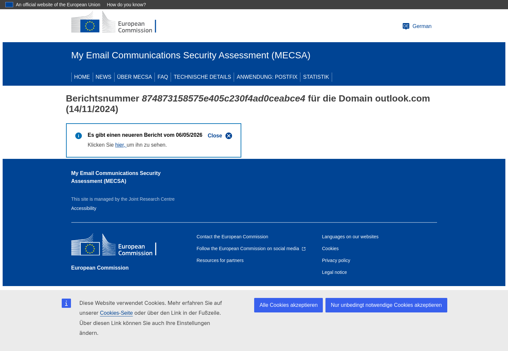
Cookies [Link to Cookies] (330, 248)
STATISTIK (316, 77)
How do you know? (126, 4)
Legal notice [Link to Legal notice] (334, 272)
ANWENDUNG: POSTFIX (267, 77)
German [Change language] (417, 26)
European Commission (100, 268)
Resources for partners (220, 260)
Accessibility (83, 208)
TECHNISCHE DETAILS (202, 77)
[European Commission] (119, 22)
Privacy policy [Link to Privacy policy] (336, 260)
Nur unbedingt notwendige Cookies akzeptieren (386, 305)
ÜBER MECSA (134, 77)
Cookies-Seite (116, 313)
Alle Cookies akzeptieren (288, 305)
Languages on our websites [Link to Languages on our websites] (350, 236)
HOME (82, 77)
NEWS (104, 77)
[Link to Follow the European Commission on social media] (251, 248)
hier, (121, 145)
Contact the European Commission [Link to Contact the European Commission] (232, 236)
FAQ (162, 77)
